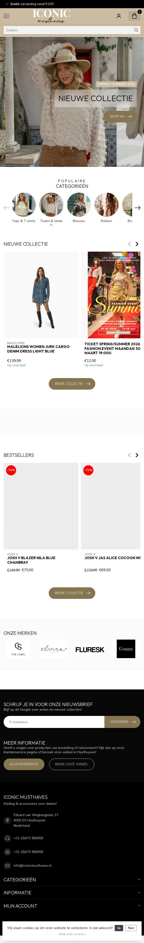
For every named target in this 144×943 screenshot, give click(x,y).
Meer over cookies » (72, 934)
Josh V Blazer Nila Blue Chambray (31, 560)
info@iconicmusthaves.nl (33, 865)
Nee (131, 928)
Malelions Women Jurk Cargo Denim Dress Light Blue (38, 349)
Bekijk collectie (72, 383)
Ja (118, 928)
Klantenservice (24, 764)
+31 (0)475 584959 (28, 838)
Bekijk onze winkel (71, 764)
